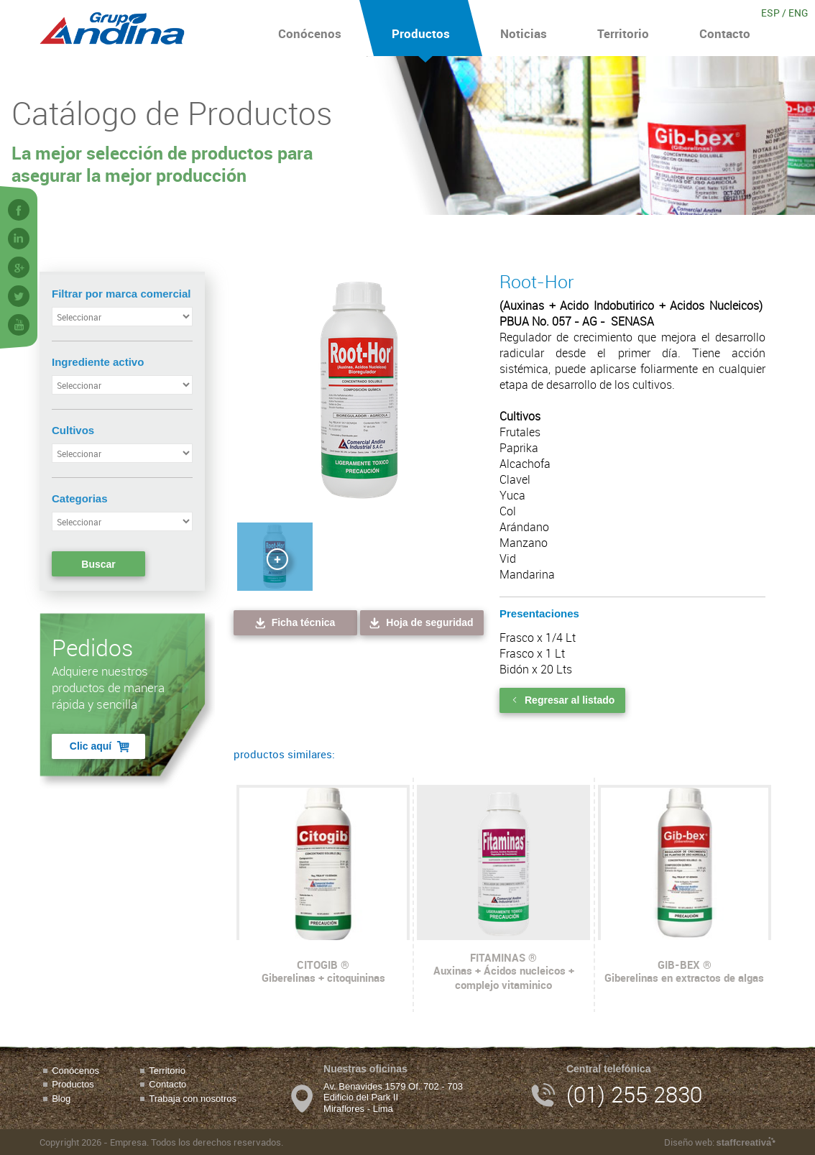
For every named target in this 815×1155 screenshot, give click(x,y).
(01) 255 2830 (634, 1094)
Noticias (523, 28)
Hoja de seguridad (420, 622)
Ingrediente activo (98, 362)
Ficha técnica (294, 622)
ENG (798, 12)
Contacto (724, 28)
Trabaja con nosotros (192, 1098)
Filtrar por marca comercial (121, 293)
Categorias (80, 498)
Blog (61, 1098)
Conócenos (309, 28)
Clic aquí (100, 746)
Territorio (623, 28)
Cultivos (73, 430)
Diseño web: (719, 1142)
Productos (421, 28)
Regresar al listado (562, 700)
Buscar (98, 564)
